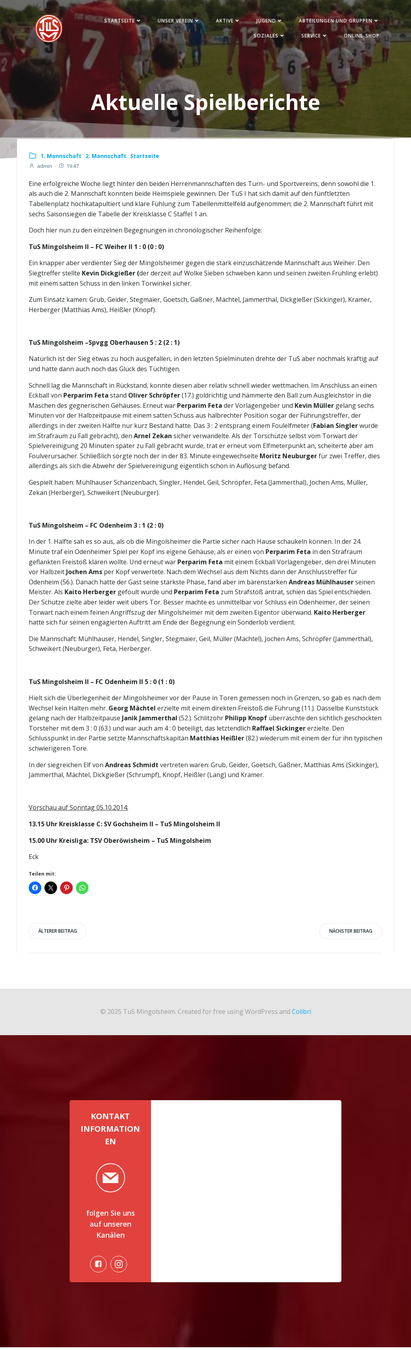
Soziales (268, 36)
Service (313, 36)
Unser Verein (178, 21)
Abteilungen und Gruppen (338, 21)
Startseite (122, 21)
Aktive (227, 21)
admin (40, 167)
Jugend (268, 21)
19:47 (69, 167)
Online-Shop (360, 36)
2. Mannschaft (106, 156)
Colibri (301, 1013)
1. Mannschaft (61, 156)
